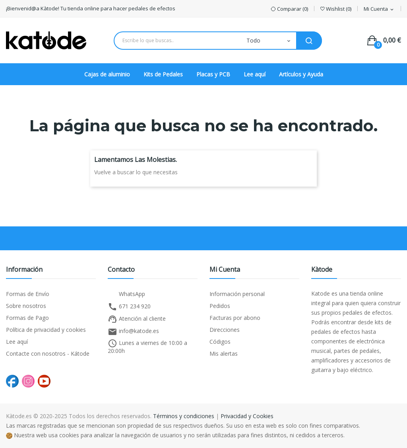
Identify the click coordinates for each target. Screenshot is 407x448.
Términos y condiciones (183, 416)
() (335, 9)
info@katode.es (133, 332)
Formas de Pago (27, 317)
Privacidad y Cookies (247, 416)
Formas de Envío (27, 294)
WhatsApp (126, 294)
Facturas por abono (234, 317)
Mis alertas (223, 353)
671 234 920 (129, 307)
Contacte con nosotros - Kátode (47, 353)
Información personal (237, 294)
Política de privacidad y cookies (46, 329)
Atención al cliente (137, 319)
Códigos (220, 341)
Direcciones (224, 329)
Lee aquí (17, 341)
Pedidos (219, 306)
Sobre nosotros (26, 306)
